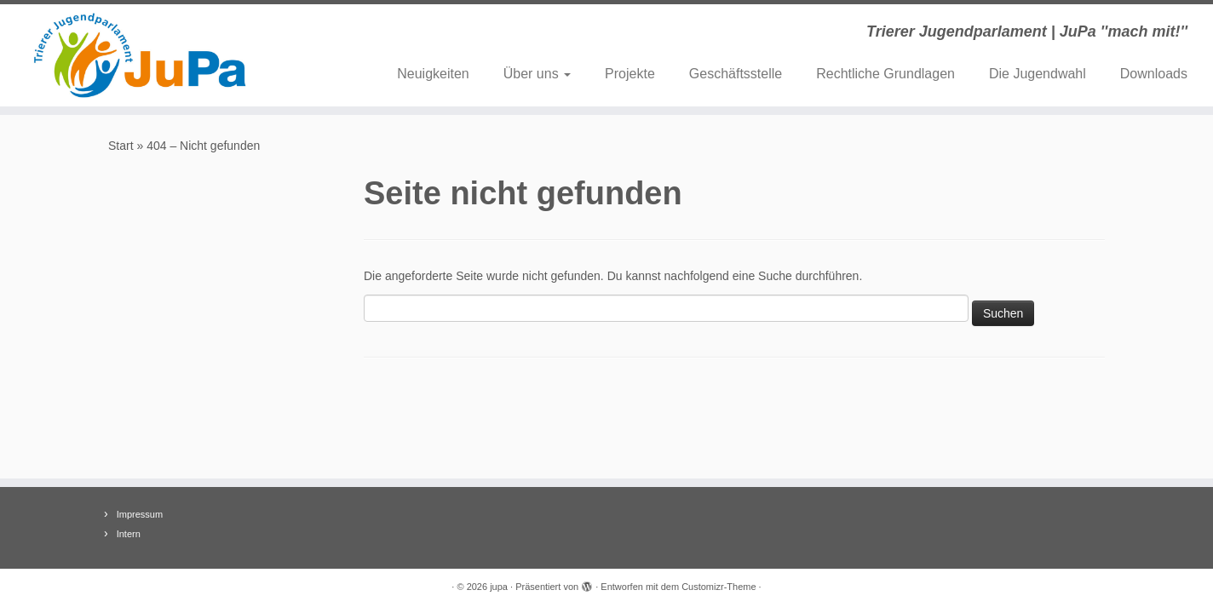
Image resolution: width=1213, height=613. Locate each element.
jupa (499, 586)
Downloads (1153, 73)
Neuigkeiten (433, 73)
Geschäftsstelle (735, 73)
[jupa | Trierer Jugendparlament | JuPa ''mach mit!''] (140, 55)
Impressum (140, 514)
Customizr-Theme (718, 586)
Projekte (630, 73)
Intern (129, 534)
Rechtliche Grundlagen (885, 73)
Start (121, 145)
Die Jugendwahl (1037, 73)
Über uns (537, 73)
